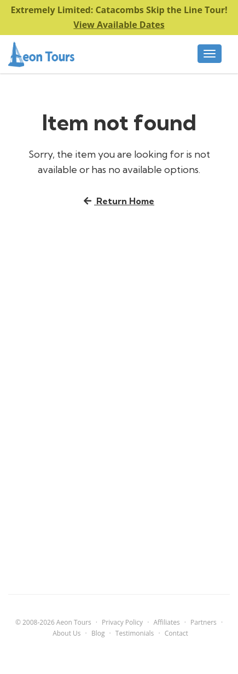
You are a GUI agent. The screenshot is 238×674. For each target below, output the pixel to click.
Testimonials (134, 633)
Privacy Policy (122, 622)
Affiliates (166, 622)
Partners (203, 622)
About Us (66, 633)
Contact (176, 633)
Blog (98, 633)
